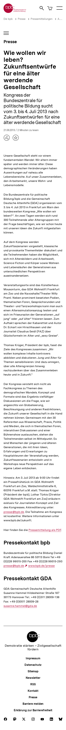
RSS (33, 684)
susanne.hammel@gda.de (20, 606)
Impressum (33, 658)
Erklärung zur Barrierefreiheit (33, 710)
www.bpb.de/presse (41, 566)
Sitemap (33, 671)
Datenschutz (33, 665)
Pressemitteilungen (41, 19)
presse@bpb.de (14, 512)
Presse (22, 19)
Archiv (61, 19)
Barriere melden (33, 703)
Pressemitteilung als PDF (45, 530)
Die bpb (8, 19)
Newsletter (33, 677)
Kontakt (33, 690)
